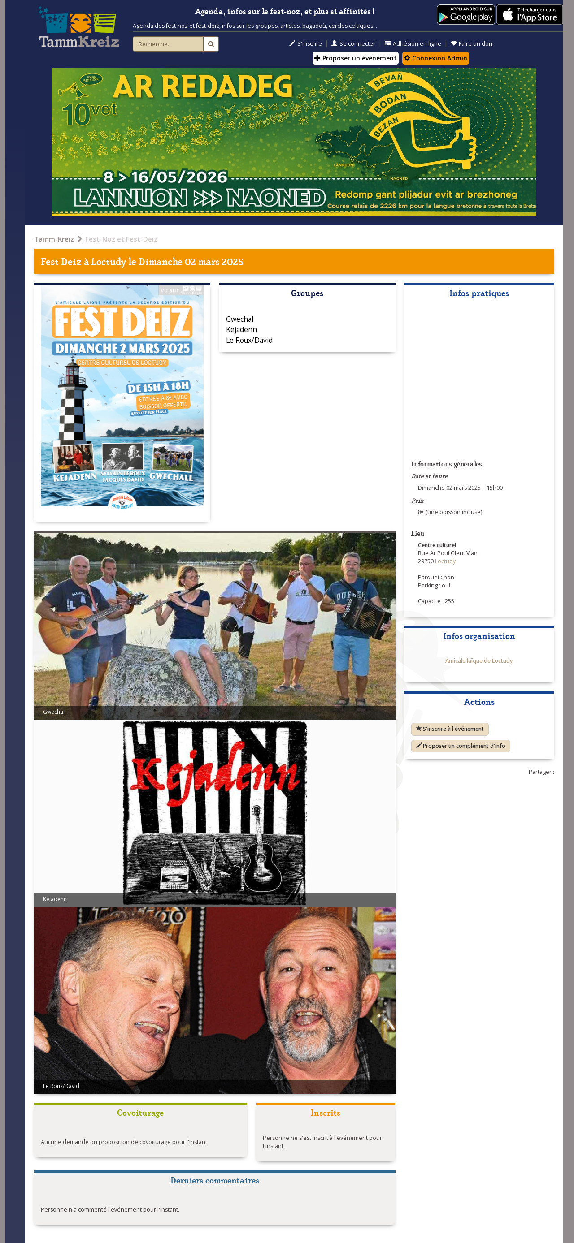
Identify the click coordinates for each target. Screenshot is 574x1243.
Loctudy (108, 261)
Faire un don (471, 43)
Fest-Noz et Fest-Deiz (121, 238)
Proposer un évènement (355, 58)
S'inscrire (305, 43)
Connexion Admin (435, 58)
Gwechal (239, 319)
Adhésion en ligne (413, 43)
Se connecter (353, 43)
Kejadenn (241, 329)
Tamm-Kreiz (54, 238)
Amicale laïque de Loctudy (479, 661)
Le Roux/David (249, 340)
